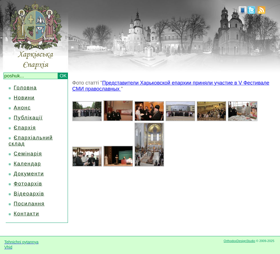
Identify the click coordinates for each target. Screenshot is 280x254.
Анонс (22, 108)
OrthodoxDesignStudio (239, 241)
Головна (25, 88)
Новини (24, 98)
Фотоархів (28, 184)
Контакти (26, 214)
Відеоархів (29, 194)
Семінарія (28, 154)
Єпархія (25, 128)
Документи (29, 174)
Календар (27, 164)
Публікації (28, 118)
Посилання (29, 204)
